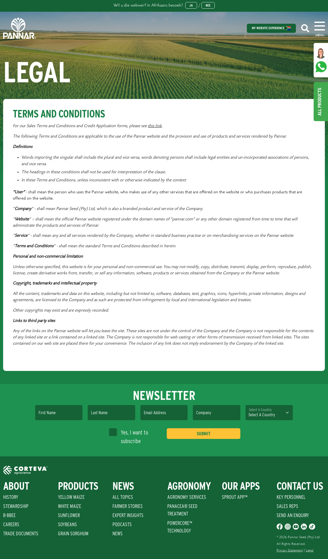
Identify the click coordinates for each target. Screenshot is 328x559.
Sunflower (69, 515)
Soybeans (67, 524)
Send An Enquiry (293, 515)
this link (155, 126)
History (10, 497)
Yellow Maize (71, 497)
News (117, 533)
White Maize (69, 506)
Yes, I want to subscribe (128, 436)
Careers (11, 524)
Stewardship (15, 506)
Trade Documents (20, 533)
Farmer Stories (127, 506)
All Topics (122, 497)
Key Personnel (291, 497)
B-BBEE (9, 515)
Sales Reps (287, 506)
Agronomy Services (186, 497)
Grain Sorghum (73, 533)
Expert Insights (128, 515)
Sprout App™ (234, 497)
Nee (208, 5)
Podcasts (122, 524)
